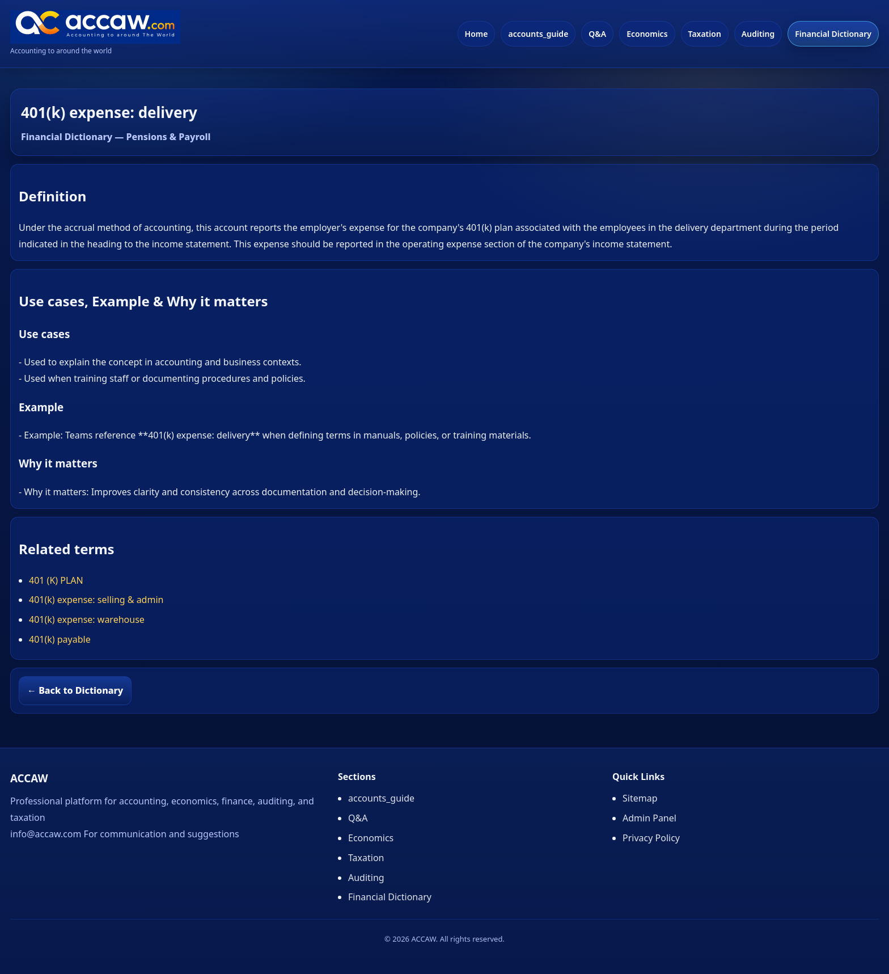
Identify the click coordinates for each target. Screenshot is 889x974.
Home (476, 33)
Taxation (704, 33)
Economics (646, 33)
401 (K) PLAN (56, 580)
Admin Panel (649, 818)
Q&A (597, 33)
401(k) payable (60, 639)
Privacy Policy (651, 838)
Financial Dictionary (833, 33)
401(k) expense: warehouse (87, 619)
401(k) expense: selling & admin (96, 599)
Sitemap (640, 798)
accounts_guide (538, 33)
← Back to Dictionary (75, 690)
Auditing (758, 33)
